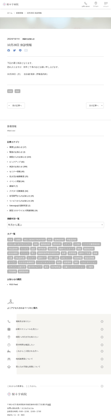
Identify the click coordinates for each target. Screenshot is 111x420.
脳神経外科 (59, 240)
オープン (12, 262)
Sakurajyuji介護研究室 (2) (19, 206)
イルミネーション (88, 262)
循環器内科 (23, 272)
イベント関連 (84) (16, 181)
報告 (59, 262)
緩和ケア (42, 258)
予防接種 (12, 272)
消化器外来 (20, 258)
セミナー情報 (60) (16, 172)
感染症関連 (89, 258)
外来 (10, 240)
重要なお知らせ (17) (17, 147)
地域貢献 (52, 249)
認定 (33, 249)
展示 (46, 267)
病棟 (95, 253)
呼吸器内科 (71, 240)
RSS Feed (13, 285)
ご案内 (90, 267)
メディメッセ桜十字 (16, 267)
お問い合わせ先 (13, 408)
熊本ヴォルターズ (66, 249)
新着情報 (19, 13)
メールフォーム (28, 408)
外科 (49, 240)
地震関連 (78, 258)
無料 (76, 262)
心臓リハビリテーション (74, 267)
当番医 (18, 240)
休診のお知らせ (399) (18, 167)
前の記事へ (17, 105)
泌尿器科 (67, 262)
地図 (49, 405)
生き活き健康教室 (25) (18, 176)
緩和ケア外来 (84, 253)
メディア (67, 244)
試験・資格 (53, 258)
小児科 (77, 244)
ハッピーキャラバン (45, 262)
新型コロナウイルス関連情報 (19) (23, 211)
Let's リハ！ (66, 258)
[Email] (26, 50)
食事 (64, 253)
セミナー (31, 258)
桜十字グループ (34, 267)
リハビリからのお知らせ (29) (21, 201)
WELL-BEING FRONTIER (34, 240)
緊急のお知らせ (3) (17, 152)
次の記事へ (94, 105)
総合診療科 (13, 253)
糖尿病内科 (89, 249)
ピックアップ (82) (16, 162)
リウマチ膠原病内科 (91, 244)
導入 (33, 253)
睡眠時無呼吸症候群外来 (48, 253)
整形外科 (57, 244)
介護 (10, 258)
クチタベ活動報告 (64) (18, 191)
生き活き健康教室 (26, 262)
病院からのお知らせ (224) (20, 157)
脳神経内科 (45, 244)
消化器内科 (13, 249)
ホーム (9, 13)
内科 (36, 244)
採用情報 (72, 253)
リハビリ (24, 249)
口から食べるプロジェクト (19, 244)
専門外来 (42, 249)
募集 (79, 249)
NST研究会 (56, 267)
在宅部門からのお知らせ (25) (21, 196)
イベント (24, 253)
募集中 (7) (13, 186)
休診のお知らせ (28, 39)
